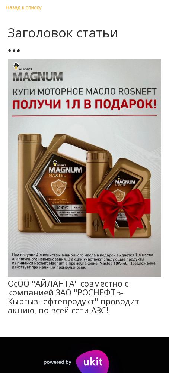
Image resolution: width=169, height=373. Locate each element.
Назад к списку (24, 7)
